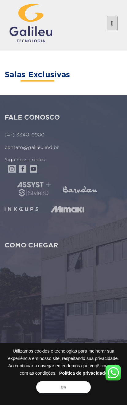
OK (63, 387)
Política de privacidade (83, 373)
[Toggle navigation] (112, 23)
